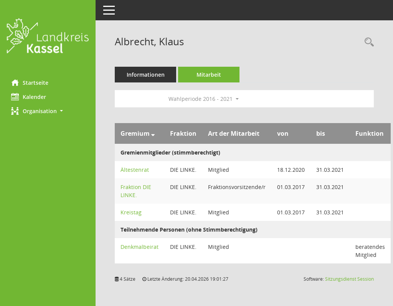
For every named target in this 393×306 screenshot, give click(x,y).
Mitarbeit (209, 74)
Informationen (146, 74)
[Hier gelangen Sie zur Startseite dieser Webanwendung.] (48, 36)
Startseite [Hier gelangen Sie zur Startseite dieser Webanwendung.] (30, 82)
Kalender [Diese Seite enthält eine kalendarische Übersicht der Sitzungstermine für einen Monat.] (29, 96)
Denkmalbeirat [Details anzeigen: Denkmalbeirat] (140, 246)
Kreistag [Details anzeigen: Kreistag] (131, 212)
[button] (48, 111)
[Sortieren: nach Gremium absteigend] (153, 133)
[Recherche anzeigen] (367, 42)
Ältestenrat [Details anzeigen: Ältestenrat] (135, 169)
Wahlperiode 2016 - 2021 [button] (204, 98)
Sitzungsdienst (349, 279)
